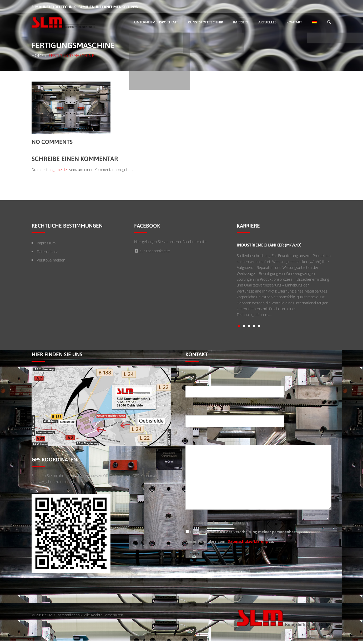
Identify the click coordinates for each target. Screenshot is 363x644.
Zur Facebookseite (152, 250)
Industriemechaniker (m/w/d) (269, 245)
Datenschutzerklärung (248, 541)
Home (38, 55)
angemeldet (58, 169)
